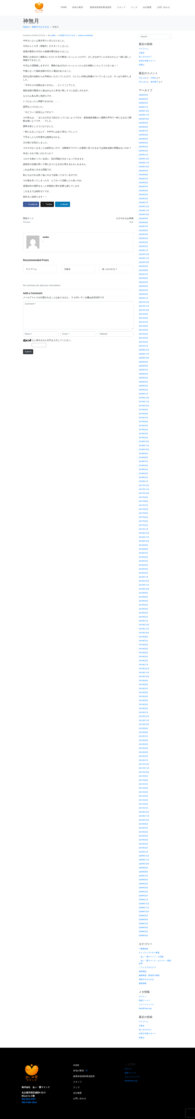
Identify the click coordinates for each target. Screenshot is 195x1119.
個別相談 (142, 971)
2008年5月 (143, 931)
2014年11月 (144, 629)
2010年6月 (143, 832)
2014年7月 (143, 641)
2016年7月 (143, 553)
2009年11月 (144, 860)
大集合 (141, 53)
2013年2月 (143, 708)
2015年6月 (143, 601)
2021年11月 (144, 306)
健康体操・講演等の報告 (149, 975)
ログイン (142, 996)
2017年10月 (144, 493)
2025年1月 (143, 155)
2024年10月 (144, 166)
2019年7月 (143, 418)
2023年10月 (144, 214)
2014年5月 (143, 649)
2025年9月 (143, 123)
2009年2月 (143, 896)
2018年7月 (143, 461)
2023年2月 (143, 246)
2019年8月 (143, 414)
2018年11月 (144, 445)
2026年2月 (143, 103)
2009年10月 (144, 864)
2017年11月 (144, 489)
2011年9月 (143, 776)
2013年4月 (143, 700)
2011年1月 (143, 808)
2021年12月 (144, 302)
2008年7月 (143, 923)
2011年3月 (143, 800)
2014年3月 (143, 656)
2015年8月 (143, 597)
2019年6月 (143, 421)
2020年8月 (143, 366)
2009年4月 (143, 888)
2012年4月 (143, 748)
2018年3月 (143, 473)
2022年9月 (143, 266)
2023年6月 (143, 230)
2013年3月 (143, 704)
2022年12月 (144, 254)
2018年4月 (143, 469)
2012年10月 (144, 724)
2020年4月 (143, 382)
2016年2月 (143, 573)
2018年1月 (143, 481)
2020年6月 (143, 374)
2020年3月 (143, 386)
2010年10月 (144, 820)
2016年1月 (143, 577)
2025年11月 (144, 115)
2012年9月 (143, 728)
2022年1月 (143, 298)
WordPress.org (145, 1008)
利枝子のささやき (67, 35)
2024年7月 (143, 179)
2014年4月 (143, 653)
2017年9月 (143, 497)
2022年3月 (143, 290)
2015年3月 (143, 613)
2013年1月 (143, 712)
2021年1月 (143, 346)
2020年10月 (144, 358)
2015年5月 (143, 605)
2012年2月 (143, 756)
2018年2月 (143, 477)
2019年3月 (143, 434)
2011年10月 (144, 772)
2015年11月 (144, 585)
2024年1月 (143, 202)
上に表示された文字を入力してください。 (52, 340)
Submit (28, 351)
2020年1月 (143, 394)
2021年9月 (143, 314)
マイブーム (143, 49)
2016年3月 (143, 569)
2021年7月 (143, 322)
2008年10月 (144, 911)
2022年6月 (143, 278)
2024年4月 (143, 190)
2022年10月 (144, 262)
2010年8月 (143, 824)
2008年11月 (144, 907)
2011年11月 (144, 768)
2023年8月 (143, 222)
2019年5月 (143, 426)
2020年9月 (143, 362)
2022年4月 (143, 286)
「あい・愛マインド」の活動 (151, 957)
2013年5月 (143, 696)
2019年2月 (143, 437)
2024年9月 (143, 171)
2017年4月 (143, 517)
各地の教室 (77, 7)
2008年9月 (143, 915)
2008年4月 (143, 935)
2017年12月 (144, 485)
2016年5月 (143, 561)
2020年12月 (144, 350)
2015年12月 (144, 581)
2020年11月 (144, 354)
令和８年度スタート (147, 61)
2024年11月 (144, 163)
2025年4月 (143, 143)
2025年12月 (144, 111)
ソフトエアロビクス (147, 967)
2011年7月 (143, 784)
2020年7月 (143, 370)
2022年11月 (144, 258)
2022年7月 (143, 274)
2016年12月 (144, 533)
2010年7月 (143, 828)
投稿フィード (144, 1000)
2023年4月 (143, 238)
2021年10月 (144, 310)
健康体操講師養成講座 (100, 7)
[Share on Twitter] (47, 204)
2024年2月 (143, 198)
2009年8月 (143, 872)
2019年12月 (144, 398)
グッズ (134, 7)
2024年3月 (143, 194)
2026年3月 (143, 99)
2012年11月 (144, 720)
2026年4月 (143, 95)
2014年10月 (144, 633)
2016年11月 (144, 537)
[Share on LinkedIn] (62, 204)
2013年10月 (144, 676)
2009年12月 (144, 856)
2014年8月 (143, 637)
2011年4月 (143, 796)
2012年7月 (143, 736)
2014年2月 (143, 661)
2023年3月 (143, 242)
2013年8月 (143, 684)
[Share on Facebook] (31, 204)
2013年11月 (144, 672)
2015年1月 (143, 621)
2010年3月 (143, 844)
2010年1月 (143, 852)
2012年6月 (143, 740)
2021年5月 (143, 330)
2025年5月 (143, 139)
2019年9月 (143, 410)
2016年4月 (143, 565)
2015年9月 (143, 593)
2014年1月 (143, 664)
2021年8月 (143, 318)
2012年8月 (143, 732)
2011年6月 (143, 788)
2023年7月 (143, 226)
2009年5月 (143, 884)
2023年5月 (143, 234)
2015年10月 (144, 589)
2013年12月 (144, 669)
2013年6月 (143, 692)
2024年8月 (143, 174)
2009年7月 (143, 876)
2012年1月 (143, 760)
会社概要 (147, 7)
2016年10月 (144, 541)
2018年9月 (143, 453)
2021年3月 (143, 338)
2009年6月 (143, 880)
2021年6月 (143, 326)
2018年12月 (144, 441)
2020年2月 (143, 390)
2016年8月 (143, 549)
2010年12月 (144, 812)
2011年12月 (144, 764)
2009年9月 (143, 868)
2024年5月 (143, 186)
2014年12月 (144, 625)
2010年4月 (143, 840)
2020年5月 (143, 378)
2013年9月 (143, 680)
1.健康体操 (143, 949)
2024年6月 (143, 182)
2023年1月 (143, 250)
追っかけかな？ (145, 57)
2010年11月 (144, 816)
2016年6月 (143, 557)
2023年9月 (143, 218)
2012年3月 (143, 752)
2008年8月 (143, 919)
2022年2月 (143, 294)
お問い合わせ (163, 7)
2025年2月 (143, 151)
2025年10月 (144, 119)
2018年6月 (143, 465)
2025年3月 (143, 147)
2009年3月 (143, 892)
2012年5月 (143, 744)
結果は (141, 65)
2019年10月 (144, 406)
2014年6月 (143, 645)
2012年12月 (144, 716)
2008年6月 (143, 927)
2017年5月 (143, 513)
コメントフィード (146, 1004)
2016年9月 (143, 545)
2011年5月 (143, 792)
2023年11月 (144, 210)
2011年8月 (143, 780)
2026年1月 (143, 107)
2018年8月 (143, 457)
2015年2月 (143, 617)
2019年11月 (144, 402)
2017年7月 (143, 505)
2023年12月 (144, 206)
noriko (53, 35)
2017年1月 (143, 529)
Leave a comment (85, 35)
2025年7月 (143, 131)
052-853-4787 (28, 1099)
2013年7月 (143, 688)
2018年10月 (144, 449)
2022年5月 (143, 282)
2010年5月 (143, 836)
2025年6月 (143, 135)
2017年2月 (143, 525)
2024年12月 (144, 159)
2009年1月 (143, 899)
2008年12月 (144, 904)
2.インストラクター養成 (149, 952)
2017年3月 (143, 521)
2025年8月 (143, 127)
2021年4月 (143, 334)
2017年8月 (143, 501)
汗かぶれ (142, 78)
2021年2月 (143, 342)
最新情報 (142, 983)
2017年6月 (143, 509)
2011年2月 (143, 804)
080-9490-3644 (29, 1102)
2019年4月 (143, 429)
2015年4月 (143, 609)
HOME (64, 7)
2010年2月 (143, 848)
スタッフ (121, 7)
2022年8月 (143, 270)
